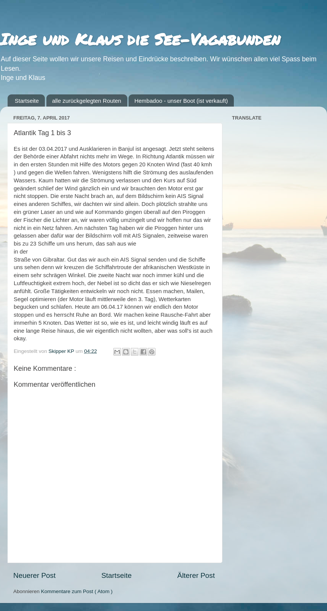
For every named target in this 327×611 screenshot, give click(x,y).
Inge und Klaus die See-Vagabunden (140, 38)
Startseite (27, 100)
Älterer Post (196, 575)
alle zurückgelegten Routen (86, 100)
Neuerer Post (34, 575)
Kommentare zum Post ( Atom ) (77, 591)
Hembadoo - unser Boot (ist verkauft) (181, 100)
